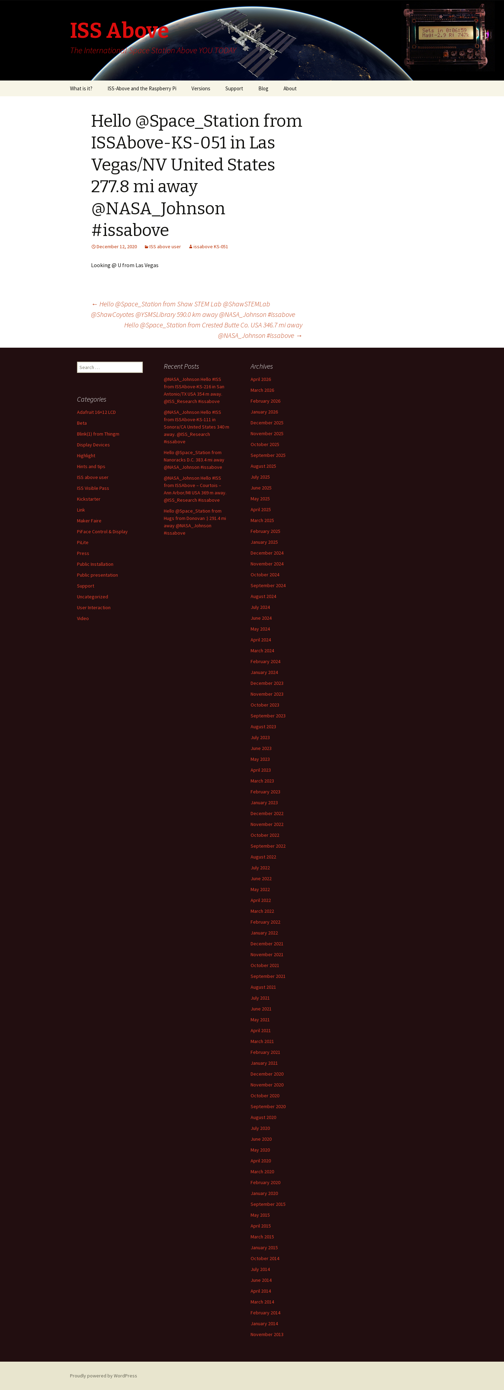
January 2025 (264, 542)
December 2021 (267, 943)
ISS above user (165, 246)
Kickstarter (88, 499)
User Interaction (94, 607)
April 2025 (261, 509)
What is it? (81, 88)
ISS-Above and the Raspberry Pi (141, 88)
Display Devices (93, 445)
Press (83, 553)
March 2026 (262, 390)
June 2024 (261, 618)
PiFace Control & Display (102, 531)
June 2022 (261, 878)
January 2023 (264, 802)
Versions (200, 88)
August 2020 (263, 1117)
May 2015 (260, 1215)
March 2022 (262, 911)
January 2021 (264, 1063)
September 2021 (268, 976)
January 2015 (264, 1247)
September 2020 (268, 1106)
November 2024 (267, 564)
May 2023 (260, 759)
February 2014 (265, 1312)
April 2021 (261, 1030)
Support (234, 88)
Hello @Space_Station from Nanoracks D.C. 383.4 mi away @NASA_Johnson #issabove (194, 459)
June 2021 (261, 1009)
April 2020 (261, 1161)
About (290, 88)
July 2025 (260, 477)
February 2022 (265, 922)
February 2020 (265, 1182)
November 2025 (267, 433)
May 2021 (260, 1019)
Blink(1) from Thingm (98, 434)
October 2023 (265, 705)
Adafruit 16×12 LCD (96, 412)
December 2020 (267, 1074)
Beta (82, 423)
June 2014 (261, 1280)
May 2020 (260, 1150)
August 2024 (263, 596)
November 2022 (267, 824)
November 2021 (267, 954)
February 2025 (265, 531)
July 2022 (260, 867)
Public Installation (95, 564)
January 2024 (264, 672)
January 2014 (264, 1323)
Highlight (86, 455)
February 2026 (265, 401)
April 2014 (261, 1291)
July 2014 (260, 1269)
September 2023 (268, 716)
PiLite (83, 542)
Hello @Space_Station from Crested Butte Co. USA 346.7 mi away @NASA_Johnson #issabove (213, 330)
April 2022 (261, 900)
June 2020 (261, 1139)
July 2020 (260, 1128)
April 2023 (261, 770)
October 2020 (265, 1095)
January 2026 (264, 412)
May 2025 (260, 498)
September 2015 (268, 1204)
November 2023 (267, 694)
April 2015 (261, 1226)
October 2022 (265, 835)
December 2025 (267, 422)
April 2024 (261, 640)
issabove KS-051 (211, 246)
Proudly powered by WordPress (103, 1375)
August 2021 (263, 987)
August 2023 (263, 726)
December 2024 (267, 553)
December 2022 (267, 813)
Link (81, 510)
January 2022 (264, 933)
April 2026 (261, 379)
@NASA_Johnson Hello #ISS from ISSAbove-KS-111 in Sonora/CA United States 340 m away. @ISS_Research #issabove (196, 427)
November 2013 (267, 1334)
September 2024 (268, 585)
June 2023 (261, 748)
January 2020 (264, 1193)
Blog (263, 88)
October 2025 (265, 444)
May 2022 (260, 889)
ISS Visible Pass (93, 488)
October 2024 (265, 574)
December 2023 (267, 683)
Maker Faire (89, 520)
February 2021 (265, 1052)
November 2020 (267, 1085)
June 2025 (261, 488)
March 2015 (262, 1236)
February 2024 (265, 661)
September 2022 (268, 846)
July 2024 (260, 607)
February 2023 (265, 791)
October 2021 (265, 965)
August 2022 (263, 857)
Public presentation (97, 575)
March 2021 (262, 1041)
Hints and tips (91, 466)
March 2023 (262, 781)
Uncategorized (92, 596)
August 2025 (263, 466)
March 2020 (262, 1171)
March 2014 (262, 1302)
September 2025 (268, 455)
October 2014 (265, 1258)
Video (83, 618)
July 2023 (260, 737)
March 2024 (262, 650)
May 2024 (260, 629)
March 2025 (262, 520)
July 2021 (260, 998)
